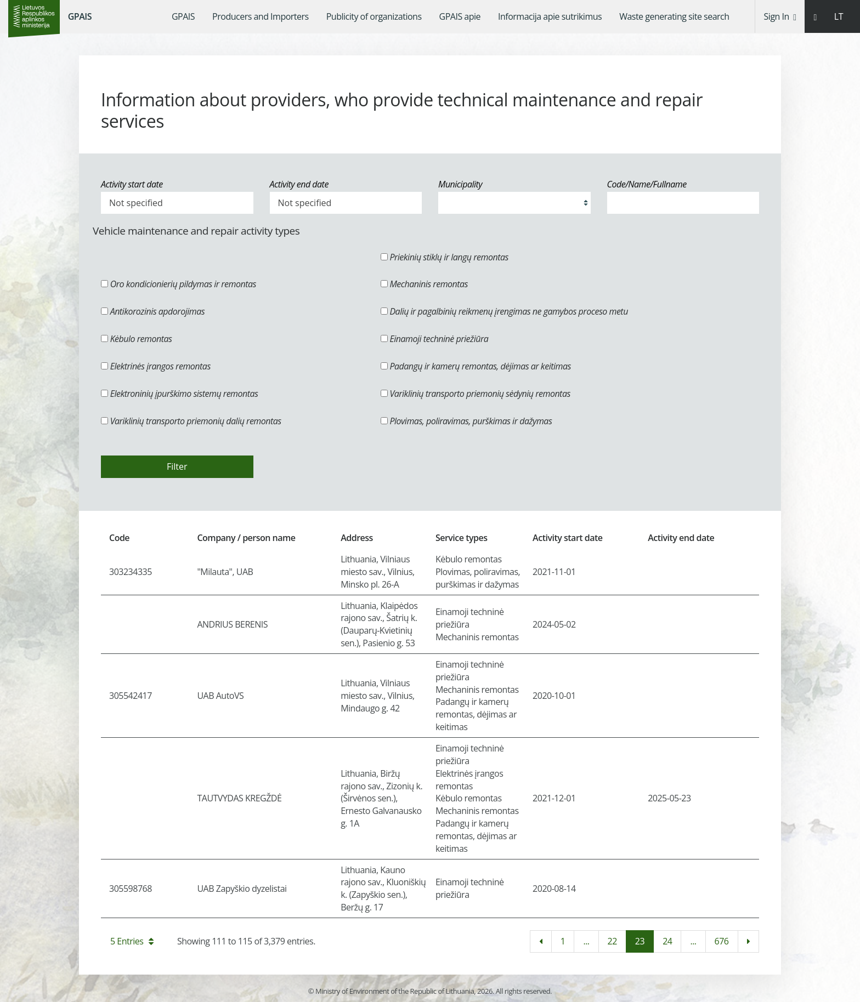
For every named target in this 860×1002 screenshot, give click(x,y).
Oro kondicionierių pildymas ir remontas (178, 284)
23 (639, 941)
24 (667, 941)
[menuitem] (183, 16)
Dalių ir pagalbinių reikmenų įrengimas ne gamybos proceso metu (504, 311)
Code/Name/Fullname (647, 184)
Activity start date (132, 184)
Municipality (460, 184)
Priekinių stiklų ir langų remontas (444, 257)
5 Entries (132, 941)
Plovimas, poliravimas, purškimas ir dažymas (466, 421)
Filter (177, 466)
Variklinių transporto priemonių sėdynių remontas (475, 394)
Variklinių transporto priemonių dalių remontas (191, 421)
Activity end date (299, 184)
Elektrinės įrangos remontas (156, 366)
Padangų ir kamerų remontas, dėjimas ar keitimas (476, 366)
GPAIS (80, 16)
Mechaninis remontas (424, 284)
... (586, 941)
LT (838, 16)
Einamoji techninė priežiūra (435, 339)
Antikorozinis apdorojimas (153, 311)
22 (612, 941)
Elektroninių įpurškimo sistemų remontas (179, 394)
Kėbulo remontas (136, 339)
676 (722, 941)
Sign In (780, 16)
